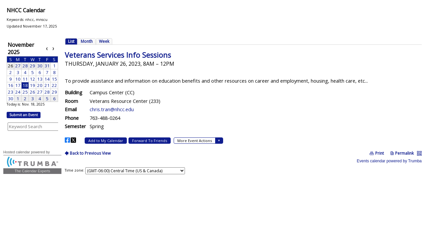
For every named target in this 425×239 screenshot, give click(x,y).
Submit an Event (23, 115)
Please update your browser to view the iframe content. (32, 71)
